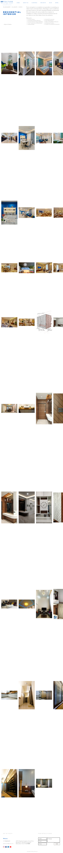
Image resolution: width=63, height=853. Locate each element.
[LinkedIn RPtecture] (8, 847)
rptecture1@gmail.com (8, 843)
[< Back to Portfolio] (7, 24)
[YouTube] (10, 847)
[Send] (57, 844)
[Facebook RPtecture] (6, 847)
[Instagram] (3, 847)
